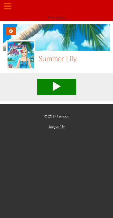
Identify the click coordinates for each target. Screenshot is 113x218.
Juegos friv (57, 126)
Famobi (63, 116)
